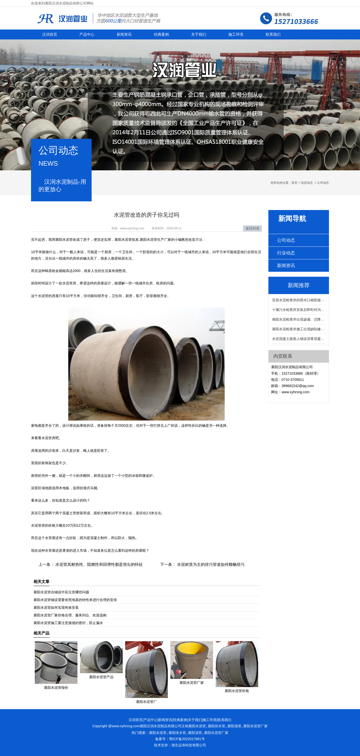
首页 (294, 182)
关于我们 (198, 34)
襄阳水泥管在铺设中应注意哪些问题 (61, 592)
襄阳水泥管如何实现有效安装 (56, 607)
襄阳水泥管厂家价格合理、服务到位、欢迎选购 (70, 615)
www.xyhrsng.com (132, 228)
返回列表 (252, 228)
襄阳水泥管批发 (126, 240)
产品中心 (86, 34)
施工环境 (235, 34)
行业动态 (286, 252)
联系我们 (273, 34)
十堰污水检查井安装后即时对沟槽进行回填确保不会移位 (298, 310)
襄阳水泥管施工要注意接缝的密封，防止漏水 (68, 623)
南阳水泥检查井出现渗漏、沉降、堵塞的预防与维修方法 (298, 319)
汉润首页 (49, 34)
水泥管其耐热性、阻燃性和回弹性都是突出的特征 (98, 564)
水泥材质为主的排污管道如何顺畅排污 (210, 564)
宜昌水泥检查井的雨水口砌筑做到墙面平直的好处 (298, 300)
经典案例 (161, 34)
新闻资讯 (124, 34)
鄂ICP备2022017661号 (187, 739)
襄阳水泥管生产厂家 (155, 240)
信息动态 (307, 182)
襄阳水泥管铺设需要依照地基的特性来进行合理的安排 (75, 600)
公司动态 (286, 240)
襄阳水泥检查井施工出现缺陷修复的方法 (298, 329)
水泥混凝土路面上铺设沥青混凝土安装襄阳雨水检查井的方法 (298, 339)
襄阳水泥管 (64, 240)
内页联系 (282, 356)
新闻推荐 (299, 285)
